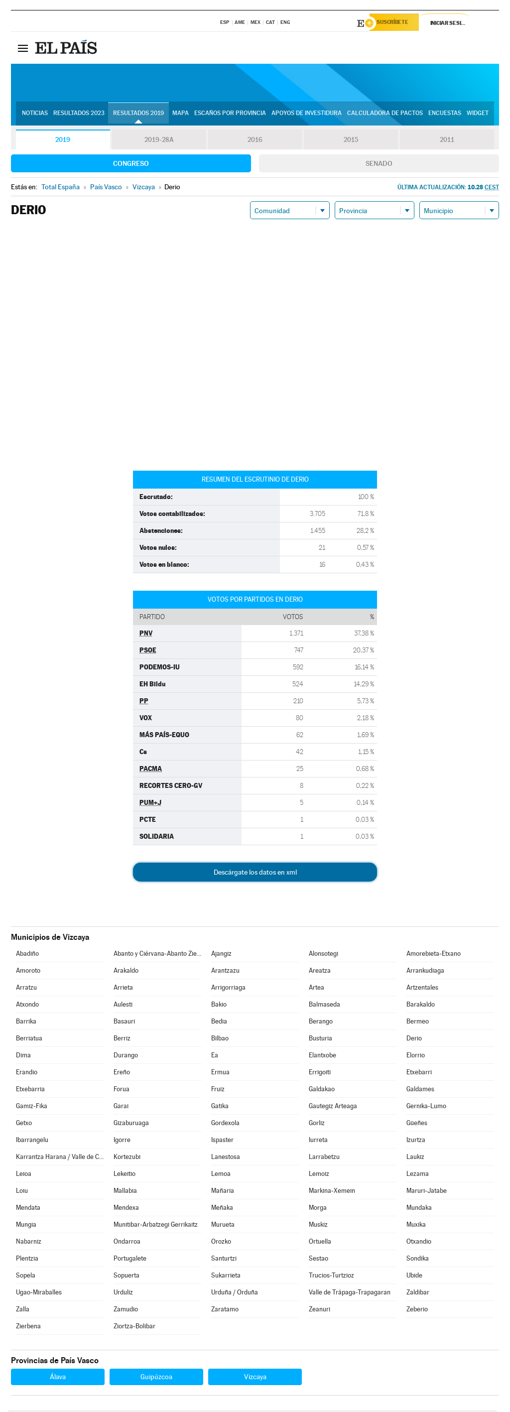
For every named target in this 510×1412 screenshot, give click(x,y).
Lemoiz (319, 1175)
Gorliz (317, 1124)
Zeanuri (319, 1310)
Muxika (416, 1226)
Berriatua (29, 1039)
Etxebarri (419, 1073)
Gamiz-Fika (31, 1107)
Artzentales (422, 989)
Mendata (28, 1209)
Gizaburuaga (131, 1124)
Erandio (26, 1073)
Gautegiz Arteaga (333, 1107)
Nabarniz (28, 1243)
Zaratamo (225, 1310)
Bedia (219, 1023)
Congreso (131, 165)
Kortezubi (127, 1158)
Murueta (223, 1226)
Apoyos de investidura (306, 115)
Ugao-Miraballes (39, 1293)
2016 (255, 141)
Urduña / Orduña (234, 1293)
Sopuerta (126, 1277)
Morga (318, 1209)
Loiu (22, 1192)
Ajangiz (221, 955)
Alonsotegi (323, 955)
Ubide (414, 1277)
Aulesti (123, 1006)
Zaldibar (417, 1293)
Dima (23, 1056)
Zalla (22, 1310)
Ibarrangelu (32, 1141)
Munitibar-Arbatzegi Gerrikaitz (156, 1226)
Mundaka (419, 1209)
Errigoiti (320, 1073)
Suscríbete (397, 23)
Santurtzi (224, 1260)
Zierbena (28, 1327)
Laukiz (415, 1158)
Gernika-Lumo (426, 1107)
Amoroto (28, 972)
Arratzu (26, 989)
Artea (316, 989)
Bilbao (220, 1039)
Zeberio (417, 1310)
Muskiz (318, 1226)
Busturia (320, 1039)
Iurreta (318, 1141)
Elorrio (415, 1056)
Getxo (24, 1124)
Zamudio (126, 1310)
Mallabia (125, 1192)
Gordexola (225, 1124)
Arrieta (123, 989)
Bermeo (417, 1023)
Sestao (318, 1260)
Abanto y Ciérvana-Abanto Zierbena (157, 955)
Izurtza (415, 1141)
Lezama (417, 1175)
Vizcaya (255, 1378)
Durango (126, 1056)
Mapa (180, 115)
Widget (478, 115)
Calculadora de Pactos (385, 115)
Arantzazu (225, 972)
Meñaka (222, 1209)
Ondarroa (127, 1243)
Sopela (25, 1277)
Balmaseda (324, 1006)
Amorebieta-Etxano (433, 955)
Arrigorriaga (228, 989)
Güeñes (416, 1124)
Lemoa (221, 1175)
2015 (351, 141)
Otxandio (418, 1243)
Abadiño (27, 955)
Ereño (122, 1073)
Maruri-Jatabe (426, 1192)
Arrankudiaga (425, 972)
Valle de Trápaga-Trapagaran (349, 1293)
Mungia (26, 1226)
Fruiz (218, 1090)
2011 (447, 141)
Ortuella (320, 1243)
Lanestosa (225, 1158)
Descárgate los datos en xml (255, 874)
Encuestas (444, 115)
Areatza (320, 972)
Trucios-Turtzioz (331, 1277)
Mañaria (222, 1192)
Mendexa (126, 1209)
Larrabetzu (324, 1158)
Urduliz (123, 1293)
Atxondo (27, 1006)
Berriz (122, 1039)
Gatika (220, 1107)
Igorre (122, 1141)
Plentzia (27, 1260)
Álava (58, 1378)
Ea (214, 1056)
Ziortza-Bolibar (134, 1327)
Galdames (420, 1090)
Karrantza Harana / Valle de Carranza (60, 1158)
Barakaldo (420, 1006)
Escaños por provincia (230, 115)
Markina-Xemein (332, 1192)
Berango (321, 1023)
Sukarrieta (226, 1277)
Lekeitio (124, 1175)
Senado (379, 165)
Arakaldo (126, 972)
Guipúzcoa (156, 1378)
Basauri (124, 1023)
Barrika (26, 1023)
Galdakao (322, 1090)
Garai (121, 1107)
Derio (414, 1039)
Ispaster (222, 1141)
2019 (63, 141)
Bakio (219, 1006)
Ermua (220, 1073)
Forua (121, 1090)
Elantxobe (322, 1056)
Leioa (23, 1175)
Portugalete (130, 1260)
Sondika (417, 1260)
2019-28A (159, 141)
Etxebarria (30, 1090)
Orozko (221, 1243)
